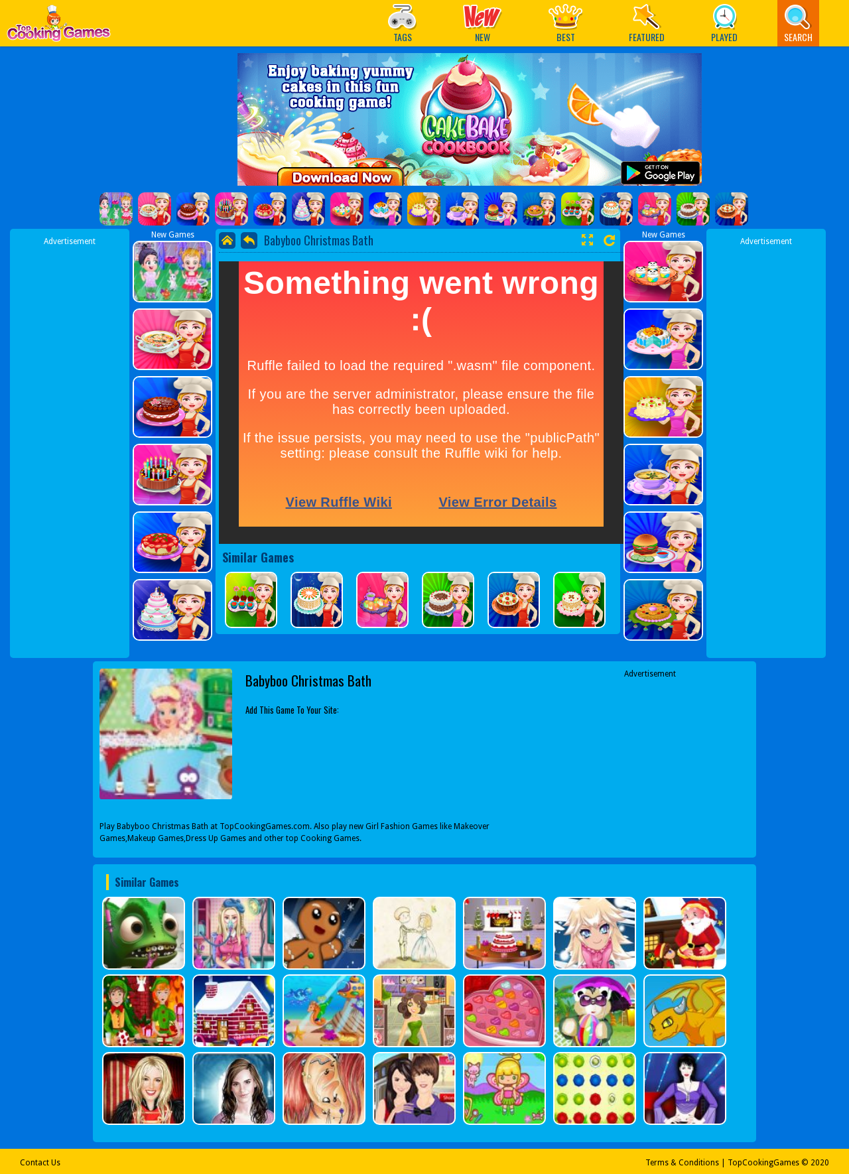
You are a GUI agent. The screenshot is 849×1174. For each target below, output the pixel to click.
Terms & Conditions (682, 1162)
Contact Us (40, 1162)
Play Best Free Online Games (59, 27)
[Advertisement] (70, 446)
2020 (820, 1162)
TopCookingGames (763, 1162)
